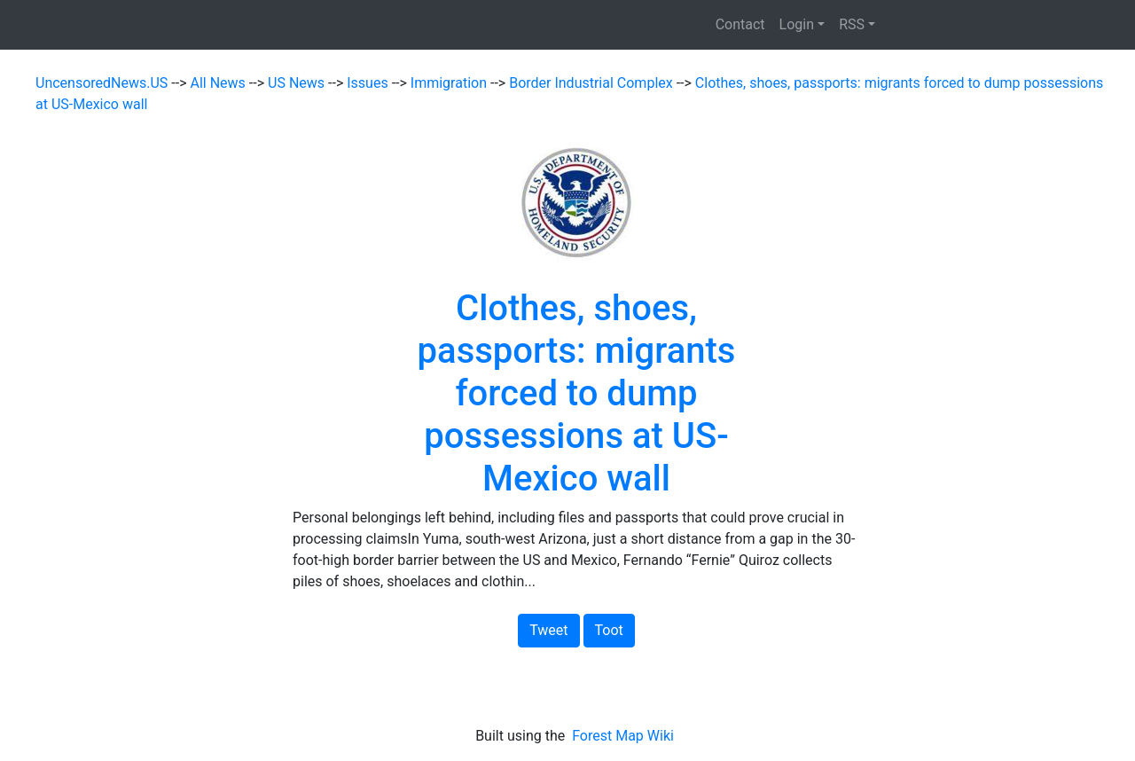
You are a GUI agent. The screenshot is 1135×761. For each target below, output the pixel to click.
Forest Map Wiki (624, 735)
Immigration (450, 83)
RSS (852, 24)
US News (298, 83)
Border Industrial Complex (593, 83)
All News (220, 83)
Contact (740, 24)
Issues (369, 83)
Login (796, 24)
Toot (609, 630)
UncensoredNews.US (103, 83)
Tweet (548, 630)
